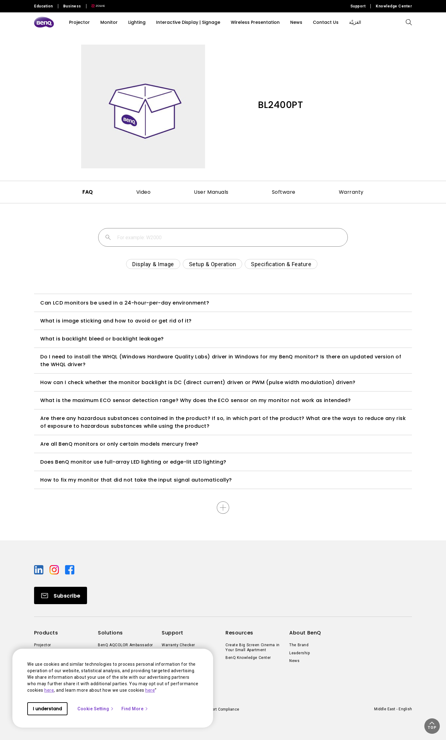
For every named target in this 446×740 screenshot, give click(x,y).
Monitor (109, 22)
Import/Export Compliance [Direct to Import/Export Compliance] (216, 709)
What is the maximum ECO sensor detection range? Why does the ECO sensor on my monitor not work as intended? (195, 400)
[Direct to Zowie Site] (95, 6)
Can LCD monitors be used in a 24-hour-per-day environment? (124, 302)
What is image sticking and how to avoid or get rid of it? (116, 320)
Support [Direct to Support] (358, 6)
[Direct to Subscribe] (60, 595)
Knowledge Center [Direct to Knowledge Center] (394, 6)
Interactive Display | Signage (188, 22)
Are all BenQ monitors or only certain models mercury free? (119, 444)
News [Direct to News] (294, 661)
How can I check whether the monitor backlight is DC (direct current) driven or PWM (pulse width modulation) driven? (198, 382)
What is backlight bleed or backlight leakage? (102, 338)
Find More (135, 708)
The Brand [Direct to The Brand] (298, 645)
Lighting (137, 22)
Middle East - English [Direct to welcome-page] (393, 709)
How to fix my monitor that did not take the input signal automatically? (136, 479)
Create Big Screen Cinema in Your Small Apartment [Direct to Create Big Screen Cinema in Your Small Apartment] (252, 647)
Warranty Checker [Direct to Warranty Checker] (178, 645)
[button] (432, 726)
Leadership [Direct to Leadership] (299, 653)
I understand (47, 709)
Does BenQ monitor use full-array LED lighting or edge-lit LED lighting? (133, 461)
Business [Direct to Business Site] (72, 6)
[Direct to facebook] (69, 569)
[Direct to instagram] (55, 569)
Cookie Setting (95, 708)
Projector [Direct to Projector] (42, 645)
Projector (79, 22)
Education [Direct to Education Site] (43, 6)
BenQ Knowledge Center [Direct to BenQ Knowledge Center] (248, 658)
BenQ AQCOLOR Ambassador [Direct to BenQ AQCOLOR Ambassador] (125, 645)
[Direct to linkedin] (39, 569)
